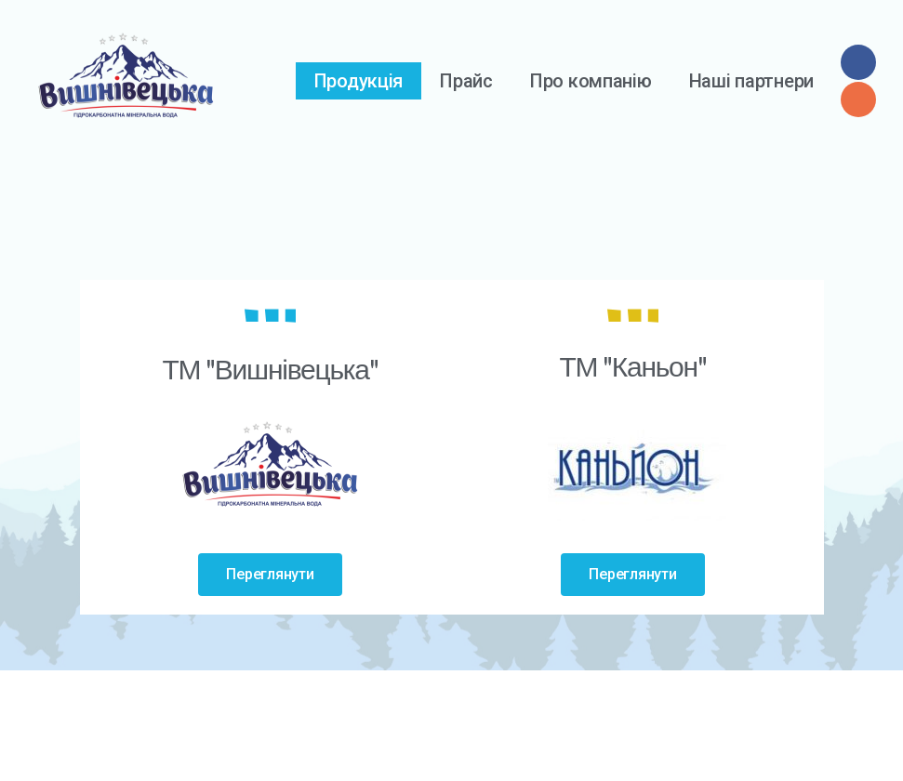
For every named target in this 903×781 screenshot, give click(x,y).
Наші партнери (752, 81)
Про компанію (591, 81)
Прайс (466, 81)
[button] (269, 574)
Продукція (359, 81)
